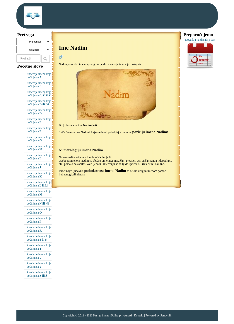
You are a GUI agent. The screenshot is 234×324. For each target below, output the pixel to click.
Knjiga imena (101, 315)
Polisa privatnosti (121, 315)
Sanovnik (165, 315)
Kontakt (139, 315)
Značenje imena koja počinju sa (39, 75)
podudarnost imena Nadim (105, 171)
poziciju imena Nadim (149, 132)
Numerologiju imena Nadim (81, 150)
